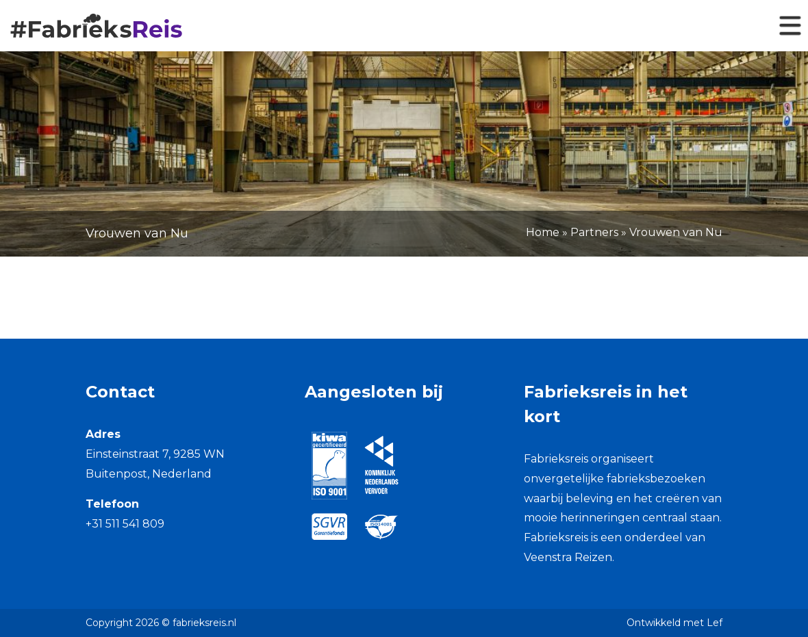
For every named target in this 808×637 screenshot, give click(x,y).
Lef (714, 622)
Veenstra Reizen (568, 557)
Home (542, 232)
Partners (594, 232)
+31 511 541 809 (125, 523)
